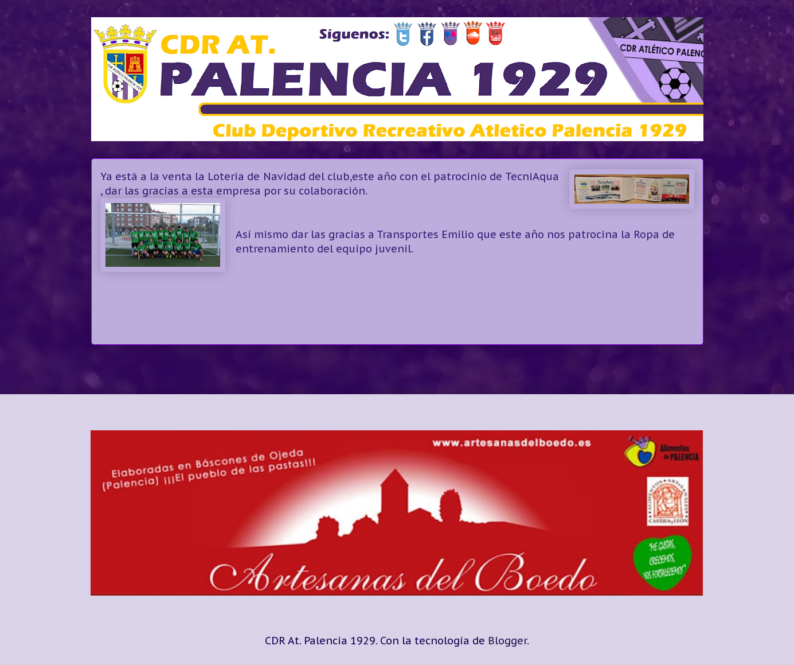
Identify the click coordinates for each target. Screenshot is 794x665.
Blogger (507, 640)
